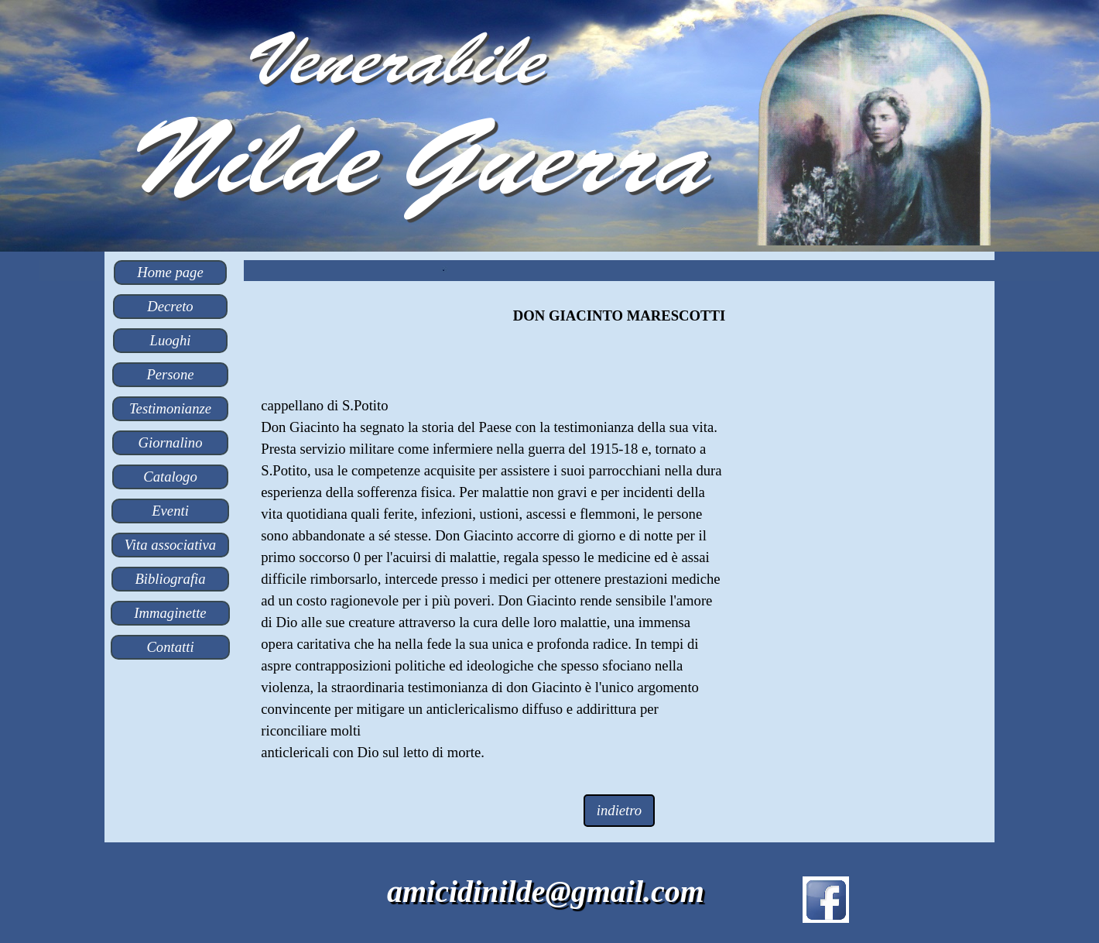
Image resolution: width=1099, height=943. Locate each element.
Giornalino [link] (171, 442)
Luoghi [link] (170, 340)
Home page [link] (170, 272)
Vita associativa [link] (170, 545)
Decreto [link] (170, 306)
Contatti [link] (169, 647)
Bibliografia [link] (170, 579)
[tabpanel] (619, 316)
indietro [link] (619, 810)
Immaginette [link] (170, 613)
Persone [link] (169, 374)
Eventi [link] (170, 510)
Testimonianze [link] (170, 408)
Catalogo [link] (170, 476)
